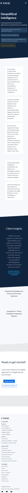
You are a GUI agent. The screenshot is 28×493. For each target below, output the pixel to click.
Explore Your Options (8, 45)
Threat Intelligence (6, 434)
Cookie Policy (16, 488)
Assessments (4, 438)
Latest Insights (5, 474)
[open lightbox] (14, 50)
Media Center (4, 478)
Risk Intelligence (5, 426)
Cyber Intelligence (5, 428)
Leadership (4, 476)
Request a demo (9, 381)
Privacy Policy (10, 488)
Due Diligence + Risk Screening (8, 442)
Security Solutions (5, 456)
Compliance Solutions (6, 450)
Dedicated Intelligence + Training (9, 440)
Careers (3, 468)
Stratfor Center (5, 481)
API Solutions (4, 448)
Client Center (4, 470)
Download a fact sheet (9, 385)
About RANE (4, 466)
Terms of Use (4, 488)
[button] (26, 3)
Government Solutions (6, 454)
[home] (5, 2)
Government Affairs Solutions (8, 452)
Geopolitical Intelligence (7, 430)
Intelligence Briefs (5, 432)
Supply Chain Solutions (6, 458)
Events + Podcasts (5, 472)
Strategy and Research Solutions (9, 461)
